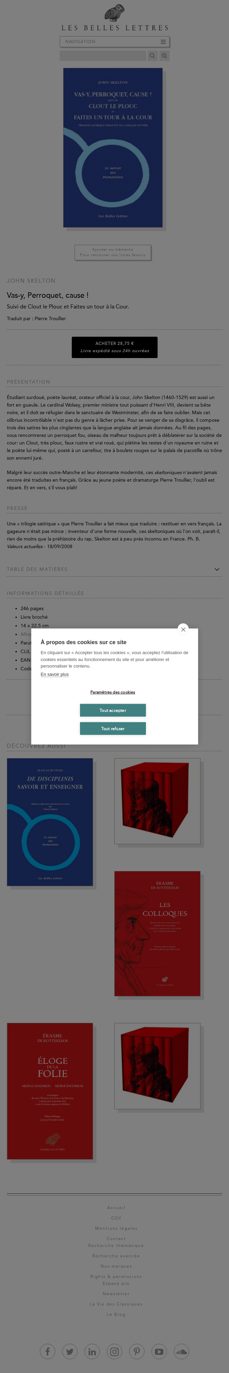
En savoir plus (55, 674)
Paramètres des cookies (112, 692)
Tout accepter (113, 710)
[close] (183, 629)
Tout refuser (112, 728)
